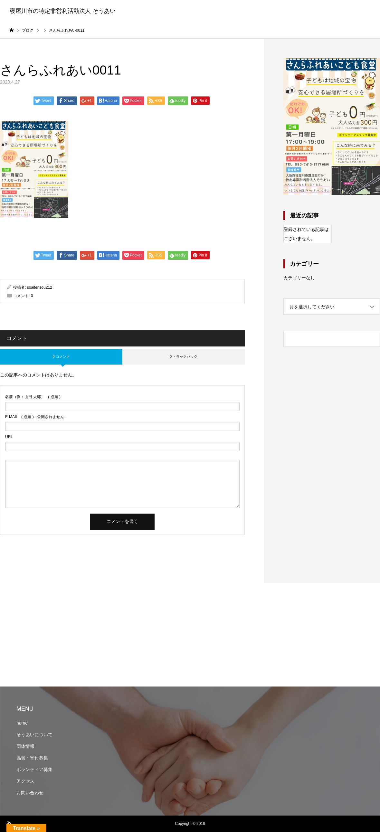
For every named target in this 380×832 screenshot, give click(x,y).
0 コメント (61, 357)
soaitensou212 (39, 288)
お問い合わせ (29, 793)
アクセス (25, 781)
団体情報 (25, 746)
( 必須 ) (33, 397)
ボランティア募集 (34, 769)
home (22, 723)
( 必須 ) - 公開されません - (36, 417)
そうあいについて (34, 734)
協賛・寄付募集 (32, 758)
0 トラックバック (183, 357)
